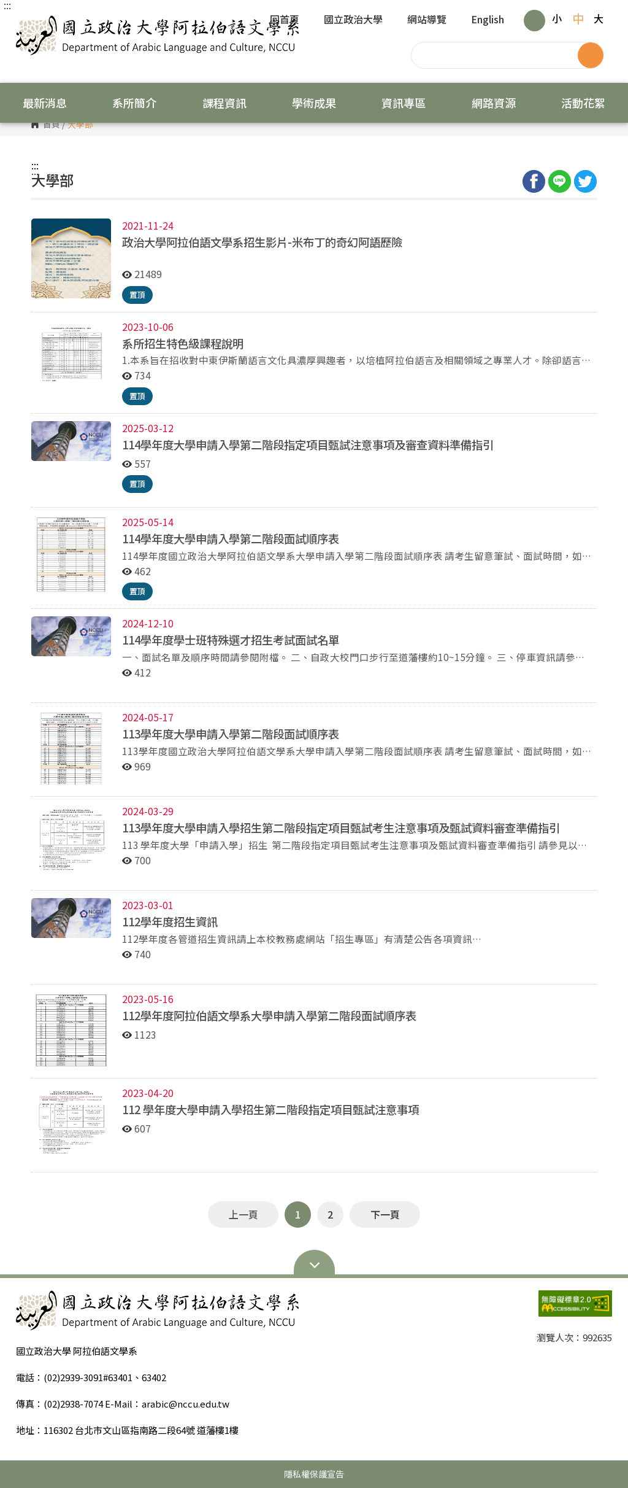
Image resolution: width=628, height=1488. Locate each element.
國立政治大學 (353, 20)
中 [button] (578, 18)
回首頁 (284, 20)
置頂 (137, 294)
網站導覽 (426, 20)
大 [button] (598, 18)
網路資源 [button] (494, 102)
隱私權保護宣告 (314, 1474)
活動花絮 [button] (583, 102)
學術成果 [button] (314, 102)
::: (7, 5)
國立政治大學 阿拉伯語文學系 (28, 24)
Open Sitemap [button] (314, 1264)
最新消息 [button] (45, 102)
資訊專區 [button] (403, 102)
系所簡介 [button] (134, 102)
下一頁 (385, 1214)
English (487, 20)
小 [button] (557, 18)
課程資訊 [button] (224, 102)
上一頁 (243, 1214)
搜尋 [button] (590, 55)
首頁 (51, 124)
